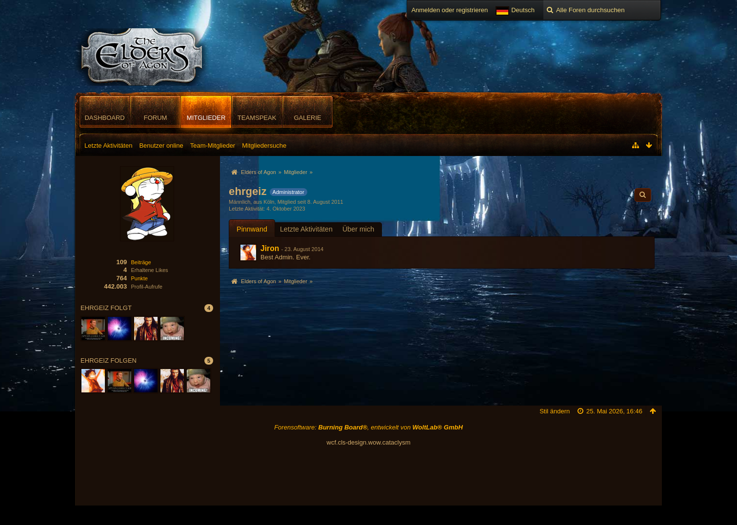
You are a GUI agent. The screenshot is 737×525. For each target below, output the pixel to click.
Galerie (307, 117)
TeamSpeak (257, 117)
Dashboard (104, 117)
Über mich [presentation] (358, 229)
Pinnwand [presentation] (252, 229)
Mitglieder (206, 117)
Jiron (269, 248)
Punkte (139, 278)
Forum (155, 117)
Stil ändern (554, 411)
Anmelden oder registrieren (449, 10)
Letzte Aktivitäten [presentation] (306, 229)
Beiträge (141, 262)
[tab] (252, 229)
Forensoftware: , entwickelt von (368, 427)
